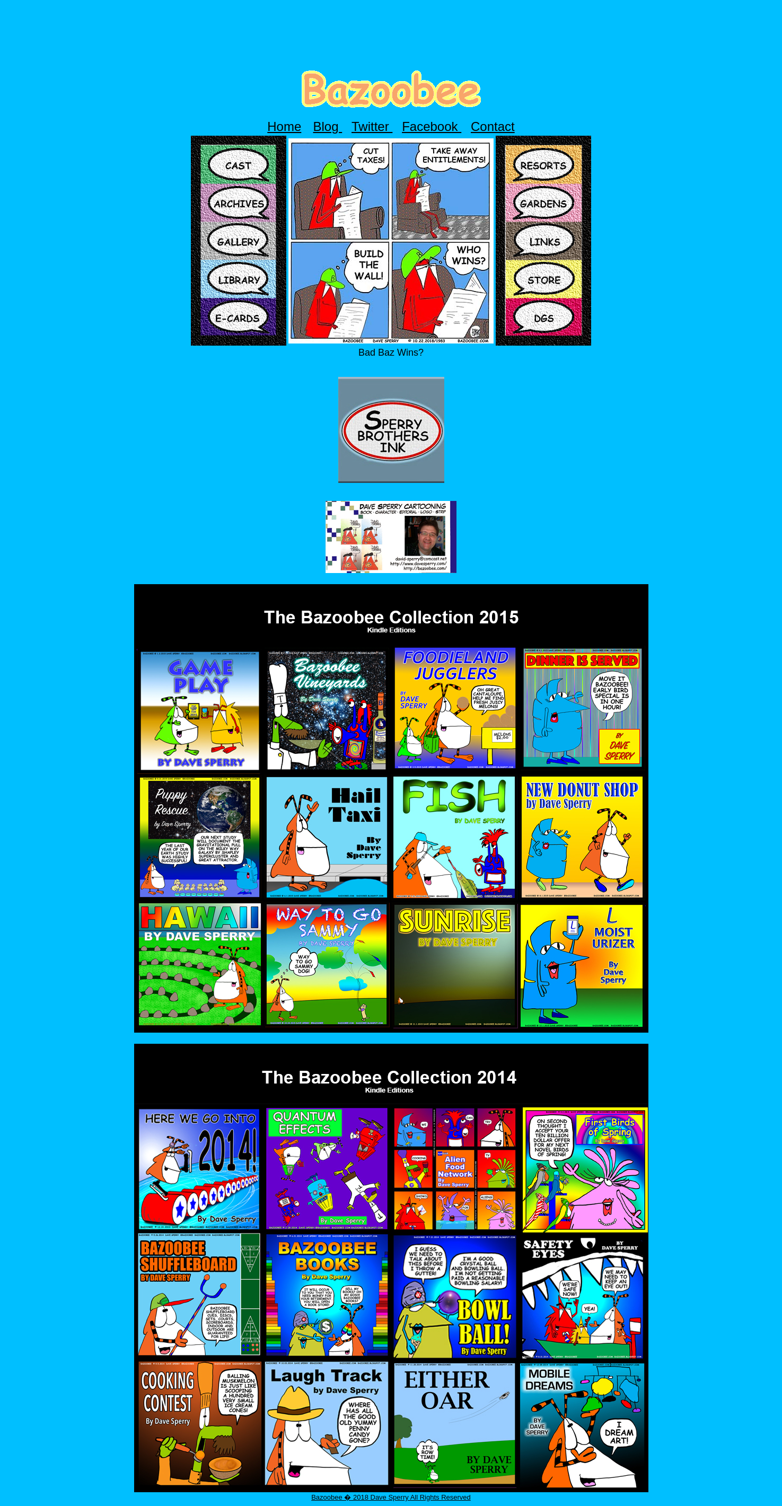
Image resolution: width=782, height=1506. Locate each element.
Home (284, 126)
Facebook (431, 126)
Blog (327, 126)
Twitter (372, 126)
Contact (493, 126)
